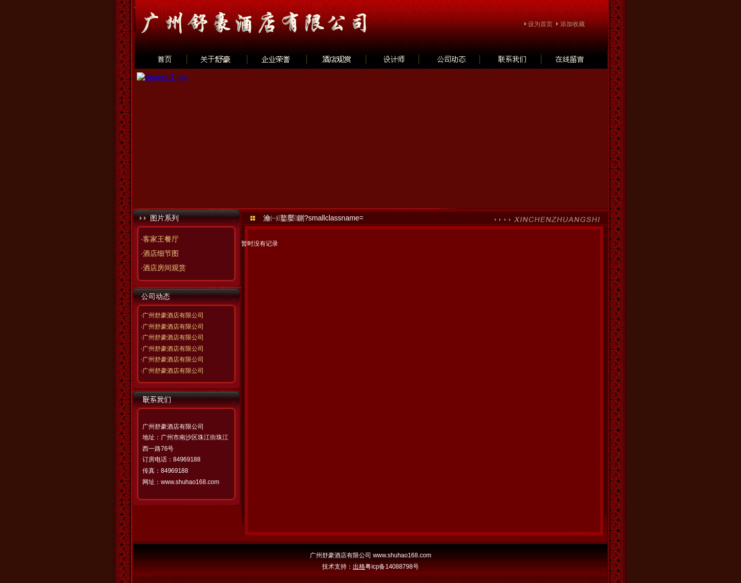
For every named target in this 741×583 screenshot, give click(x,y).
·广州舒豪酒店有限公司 (172, 315)
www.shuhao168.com (190, 482)
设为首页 (540, 24)
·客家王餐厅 (160, 239)
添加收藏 (572, 24)
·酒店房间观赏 (163, 268)
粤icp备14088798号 (392, 566)
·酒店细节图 (160, 253)
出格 (359, 566)
